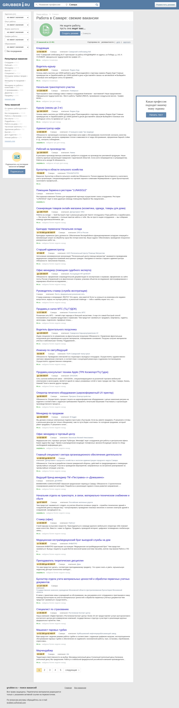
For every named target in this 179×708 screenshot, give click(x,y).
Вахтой (8, 71)
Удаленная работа (12, 129)
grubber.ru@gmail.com (16, 703)
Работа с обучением (13, 116)
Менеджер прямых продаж (15, 76)
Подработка (9, 121)
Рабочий (8, 65)
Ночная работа (11, 137)
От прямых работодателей (15, 108)
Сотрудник (9, 62)
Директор (8, 93)
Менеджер (9, 68)
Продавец (9, 96)
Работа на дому (11, 124)
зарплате (127, 42)
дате (118, 42)
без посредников (14, 51)
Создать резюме (70, 33)
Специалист (10, 73)
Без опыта (9, 119)
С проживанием (11, 90)
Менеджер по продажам (14, 81)
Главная (68, 688)
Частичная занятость (13, 127)
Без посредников (11, 113)
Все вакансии (80, 688)
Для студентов (11, 135)
